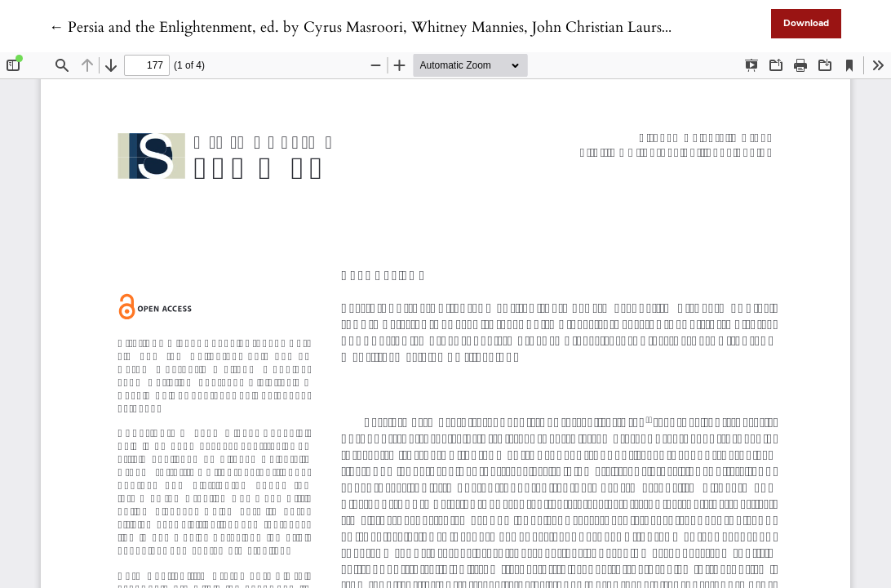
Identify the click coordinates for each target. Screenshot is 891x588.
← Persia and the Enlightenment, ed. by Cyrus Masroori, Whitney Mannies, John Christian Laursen (362, 27)
